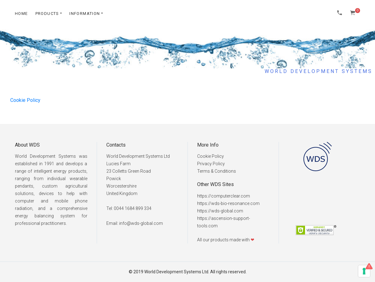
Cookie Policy (25, 100)
